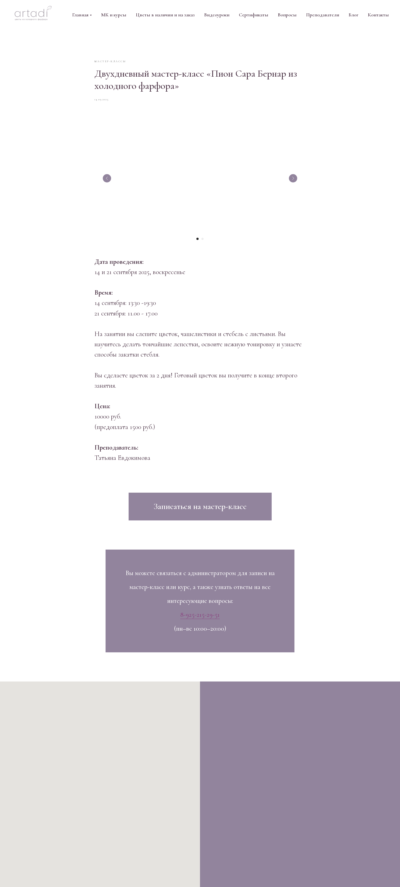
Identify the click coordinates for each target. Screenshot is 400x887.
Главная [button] (80, 15)
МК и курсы (113, 15)
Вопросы (287, 15)
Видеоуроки (216, 15)
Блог (353, 15)
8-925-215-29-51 (200, 617)
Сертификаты (253, 15)
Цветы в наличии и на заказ (165, 15)
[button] (200, 509)
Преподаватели (322, 15)
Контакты (378, 15)
